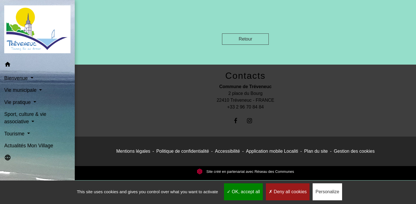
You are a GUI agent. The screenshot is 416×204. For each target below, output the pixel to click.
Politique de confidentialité (182, 151)
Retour (245, 39)
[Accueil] (37, 29)
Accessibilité (227, 151)
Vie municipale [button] (21, 90)
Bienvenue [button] (16, 78)
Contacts (245, 76)
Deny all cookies (288, 191)
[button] (37, 65)
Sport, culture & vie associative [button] (25, 117)
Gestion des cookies (354, 151)
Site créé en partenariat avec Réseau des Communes (245, 171)
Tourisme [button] (15, 134)
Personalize (327, 191)
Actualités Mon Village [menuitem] (28, 145)
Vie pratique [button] (18, 102)
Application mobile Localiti (272, 151)
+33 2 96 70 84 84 (245, 107)
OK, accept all (243, 191)
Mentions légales (133, 151)
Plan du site (316, 151)
